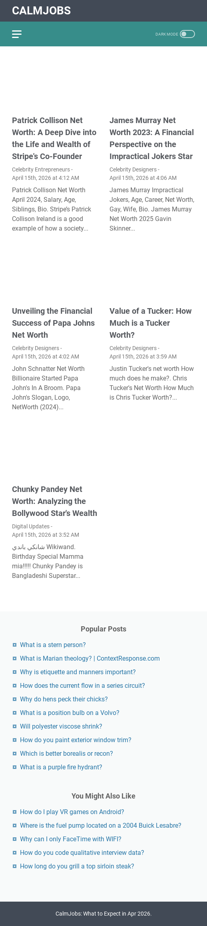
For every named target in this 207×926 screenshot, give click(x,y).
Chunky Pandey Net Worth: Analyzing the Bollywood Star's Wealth (54, 501)
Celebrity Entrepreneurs (41, 169)
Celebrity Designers (133, 169)
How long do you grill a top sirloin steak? (77, 866)
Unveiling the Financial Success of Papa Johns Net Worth (53, 323)
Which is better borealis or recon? (66, 753)
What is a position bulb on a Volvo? (69, 713)
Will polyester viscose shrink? (61, 726)
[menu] (21, 34)
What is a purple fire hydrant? (61, 767)
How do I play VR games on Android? (72, 812)
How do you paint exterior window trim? (75, 740)
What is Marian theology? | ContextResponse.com (90, 658)
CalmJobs (41, 10)
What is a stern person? (53, 645)
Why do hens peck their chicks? (64, 699)
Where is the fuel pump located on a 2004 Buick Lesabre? (100, 825)
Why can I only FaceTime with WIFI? (70, 839)
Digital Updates (31, 526)
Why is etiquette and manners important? (78, 672)
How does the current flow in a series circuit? (82, 685)
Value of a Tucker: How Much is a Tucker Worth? (150, 323)
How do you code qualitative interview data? (82, 852)
